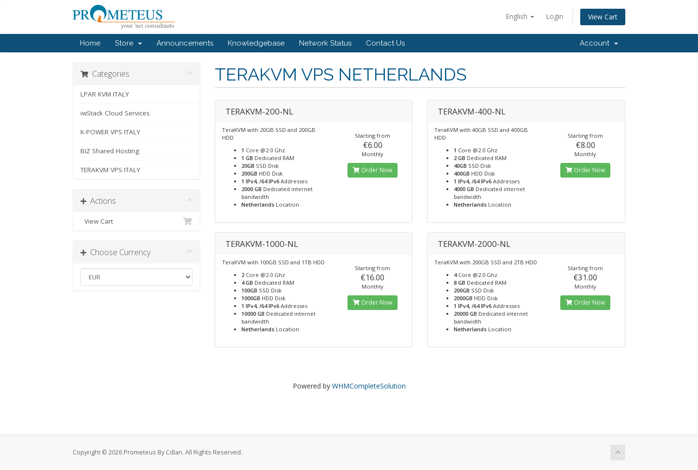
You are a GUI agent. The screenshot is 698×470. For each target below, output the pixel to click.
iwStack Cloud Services (115, 113)
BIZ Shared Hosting (109, 150)
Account (599, 43)
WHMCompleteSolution (369, 385)
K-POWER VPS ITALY (110, 132)
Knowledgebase (256, 43)
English (520, 16)
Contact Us (385, 43)
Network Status (325, 43)
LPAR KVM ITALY (104, 94)
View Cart (603, 16)
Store (128, 43)
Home (90, 43)
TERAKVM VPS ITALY (110, 169)
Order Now (372, 170)
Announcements (185, 43)
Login (554, 16)
